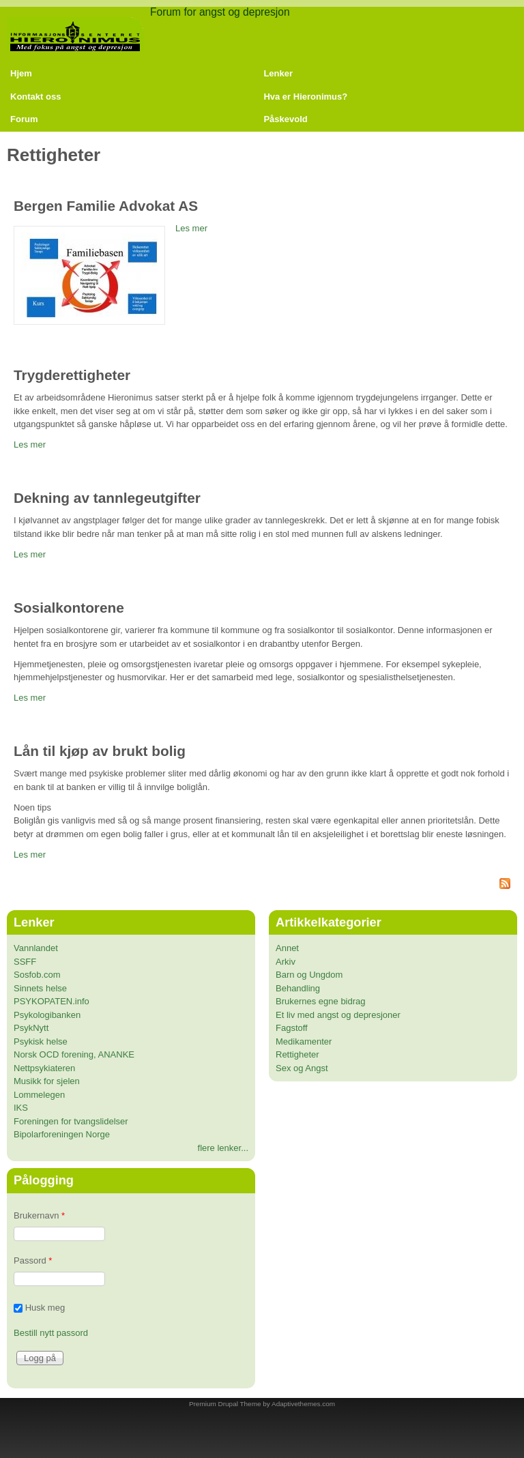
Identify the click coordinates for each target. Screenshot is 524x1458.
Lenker (278, 73)
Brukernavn (39, 1215)
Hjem (21, 73)
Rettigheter (297, 1054)
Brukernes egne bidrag (321, 1001)
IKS (21, 1108)
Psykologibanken (47, 1015)
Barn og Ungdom (309, 974)
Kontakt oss (35, 96)
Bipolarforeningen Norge (62, 1134)
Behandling (298, 988)
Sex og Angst (302, 1068)
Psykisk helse (41, 1041)
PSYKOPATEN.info (51, 1001)
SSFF (25, 962)
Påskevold (285, 119)
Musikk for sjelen (47, 1081)
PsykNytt (31, 1028)
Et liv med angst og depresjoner (338, 1015)
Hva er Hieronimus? (305, 96)
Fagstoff (292, 1028)
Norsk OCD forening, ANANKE (74, 1054)
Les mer (191, 228)
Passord (33, 1260)
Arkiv (285, 962)
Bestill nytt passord (51, 1333)
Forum (24, 119)
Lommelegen (39, 1095)
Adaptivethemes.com (303, 1404)
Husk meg (45, 1307)
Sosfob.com (37, 974)
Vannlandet (36, 948)
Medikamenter (304, 1041)
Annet (287, 948)
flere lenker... (223, 1148)
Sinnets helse (40, 988)
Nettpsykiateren (44, 1068)
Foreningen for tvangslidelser (71, 1121)
